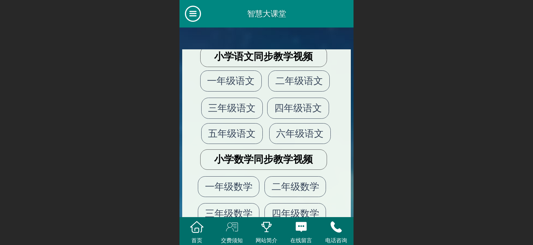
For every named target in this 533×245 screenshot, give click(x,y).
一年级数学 (229, 186)
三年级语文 (232, 108)
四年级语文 (298, 108)
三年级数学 (229, 213)
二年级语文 (299, 81)
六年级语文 (300, 133)
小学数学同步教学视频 (263, 159)
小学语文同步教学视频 (263, 56)
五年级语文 (232, 133)
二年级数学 (295, 186)
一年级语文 (231, 81)
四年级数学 (295, 213)
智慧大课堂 (266, 13)
